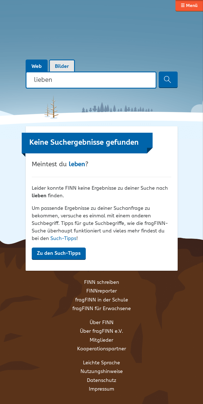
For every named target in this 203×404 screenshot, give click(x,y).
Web (36, 66)
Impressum (101, 389)
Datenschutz (101, 380)
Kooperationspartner (101, 349)
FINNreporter (101, 291)
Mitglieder (101, 340)
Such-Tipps (63, 239)
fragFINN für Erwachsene (101, 309)
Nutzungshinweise (101, 372)
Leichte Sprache (101, 363)
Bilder (62, 66)
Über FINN (102, 323)
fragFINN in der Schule (101, 300)
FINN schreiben (101, 282)
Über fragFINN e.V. (101, 331)
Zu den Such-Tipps (58, 253)
